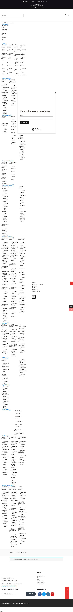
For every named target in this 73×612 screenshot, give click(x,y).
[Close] (55, 92)
